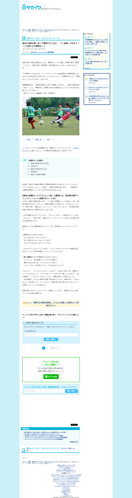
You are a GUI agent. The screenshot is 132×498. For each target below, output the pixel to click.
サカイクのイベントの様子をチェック (66, 471)
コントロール (42, 52)
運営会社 (66, 494)
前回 (28, 139)
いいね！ (66, 468)
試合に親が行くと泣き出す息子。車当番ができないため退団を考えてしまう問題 (44, 432)
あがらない (34, 52)
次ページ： (52, 304)
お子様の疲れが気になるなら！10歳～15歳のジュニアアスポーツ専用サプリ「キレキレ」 (99, 98)
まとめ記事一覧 (87, 68)
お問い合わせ (66, 487)
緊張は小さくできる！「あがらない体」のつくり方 (45, 30)
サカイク (24, 30)
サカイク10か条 (66, 489)
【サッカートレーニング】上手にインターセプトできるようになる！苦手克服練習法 (46, 437)
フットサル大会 (66, 483)
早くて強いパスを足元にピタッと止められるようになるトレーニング (42, 434)
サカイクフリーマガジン (66, 478)
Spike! (66, 479)
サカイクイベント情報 (66, 476)
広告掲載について (66, 492)
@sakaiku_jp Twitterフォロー (66, 466)
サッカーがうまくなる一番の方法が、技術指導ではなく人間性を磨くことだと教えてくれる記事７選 (96, 52)
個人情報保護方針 (66, 491)
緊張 (49, 52)
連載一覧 (38, 139)
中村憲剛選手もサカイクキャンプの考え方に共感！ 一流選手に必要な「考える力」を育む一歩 (96, 42)
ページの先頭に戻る (66, 495)
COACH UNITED (66, 474)
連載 (29, 30)
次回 (48, 139)
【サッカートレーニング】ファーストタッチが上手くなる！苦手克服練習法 (43, 439)
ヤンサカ (66, 486)
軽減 (52, 52)
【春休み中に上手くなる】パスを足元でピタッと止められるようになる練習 (43, 435)
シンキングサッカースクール (66, 481)
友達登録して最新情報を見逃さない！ (66, 470)
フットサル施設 (66, 484)
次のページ (55, 348)
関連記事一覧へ (74, 442)
